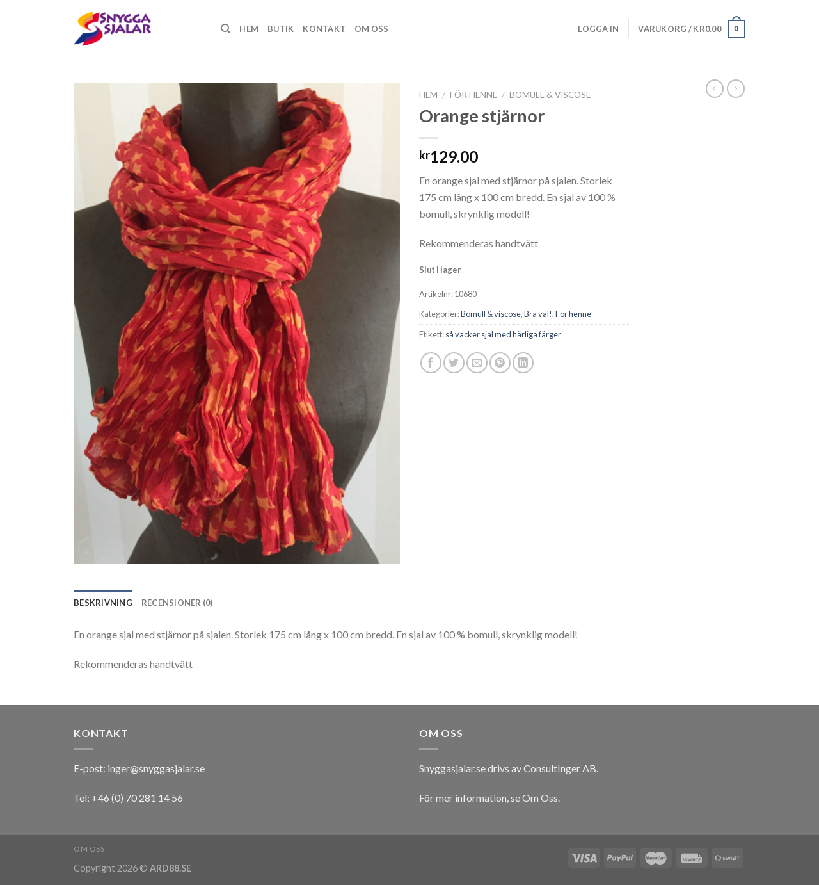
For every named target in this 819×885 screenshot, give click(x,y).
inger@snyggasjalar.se (156, 768)
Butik (280, 29)
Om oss (371, 29)
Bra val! (538, 314)
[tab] (103, 602)
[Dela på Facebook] (430, 362)
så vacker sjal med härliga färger (503, 334)
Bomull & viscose (550, 95)
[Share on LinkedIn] (523, 362)
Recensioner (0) (177, 602)
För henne (473, 95)
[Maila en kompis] (477, 362)
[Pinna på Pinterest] (500, 362)
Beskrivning (103, 602)
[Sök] (225, 29)
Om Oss (540, 798)
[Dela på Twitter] (454, 362)
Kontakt (324, 29)
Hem (248, 29)
